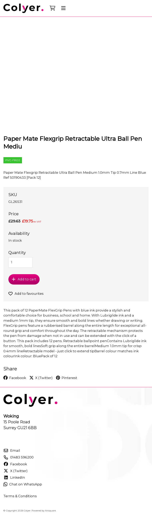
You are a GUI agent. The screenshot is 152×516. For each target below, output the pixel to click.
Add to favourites (26, 294)
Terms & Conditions (20, 496)
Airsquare (50, 510)
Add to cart (24, 279)
